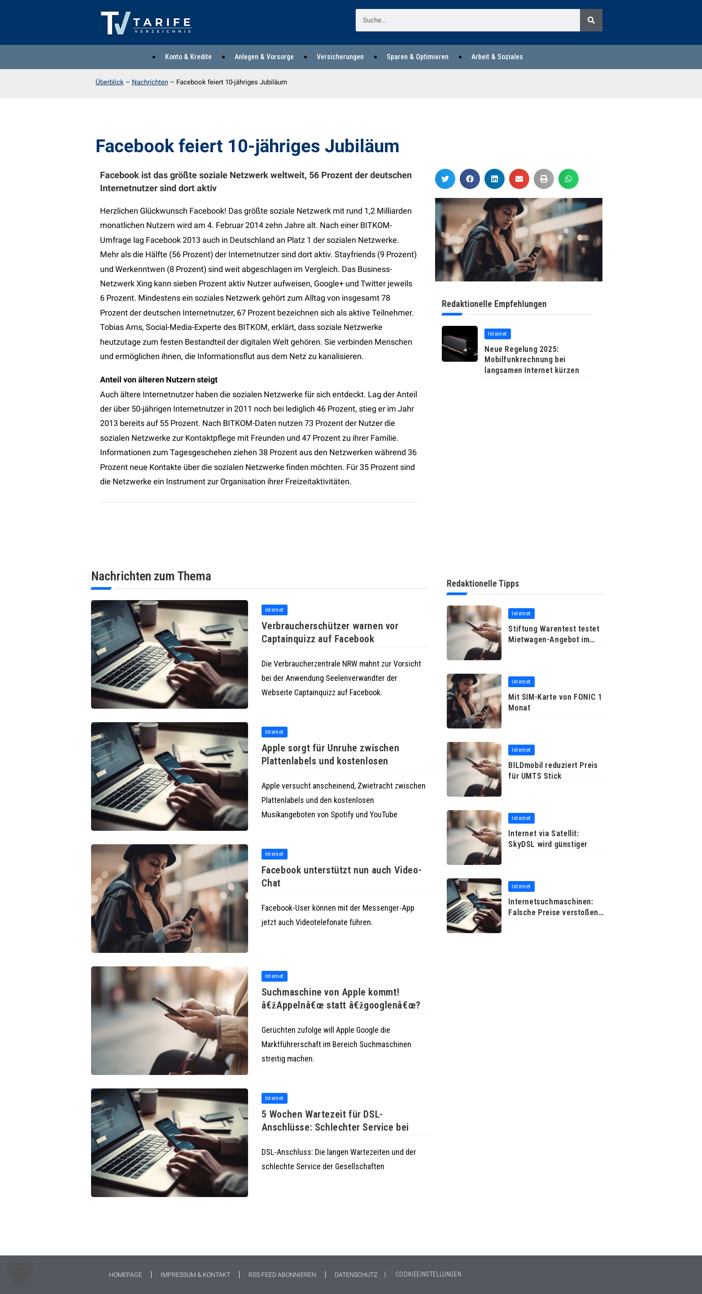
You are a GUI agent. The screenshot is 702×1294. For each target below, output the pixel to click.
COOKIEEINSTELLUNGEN (428, 1274)
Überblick (110, 82)
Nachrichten (150, 82)
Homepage (125, 1274)
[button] (445, 179)
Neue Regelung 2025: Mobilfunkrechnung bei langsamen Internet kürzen (531, 359)
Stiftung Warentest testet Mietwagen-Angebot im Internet (553, 639)
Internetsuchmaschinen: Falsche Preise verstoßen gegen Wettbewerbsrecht (553, 912)
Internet (497, 333)
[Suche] (591, 20)
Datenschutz (356, 1274)
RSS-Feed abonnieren (282, 1274)
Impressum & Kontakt (195, 1274)
